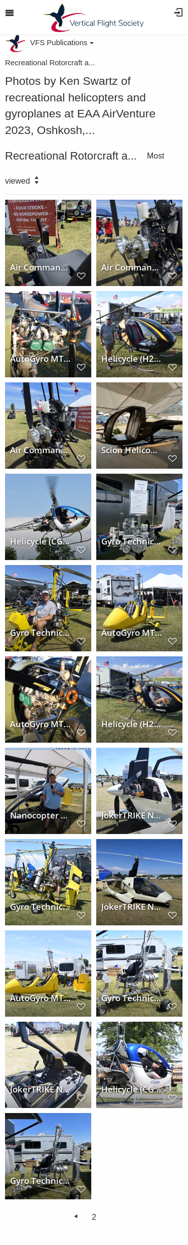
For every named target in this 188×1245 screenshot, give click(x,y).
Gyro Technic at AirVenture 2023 (131, 540)
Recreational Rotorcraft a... (50, 62)
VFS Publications (62, 42)
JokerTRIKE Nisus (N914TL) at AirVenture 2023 (131, 906)
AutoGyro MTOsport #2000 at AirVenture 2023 (40, 358)
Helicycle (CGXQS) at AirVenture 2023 (40, 540)
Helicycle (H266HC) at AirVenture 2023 (131, 358)
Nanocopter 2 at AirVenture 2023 (40, 814)
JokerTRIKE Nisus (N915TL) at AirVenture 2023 (131, 814)
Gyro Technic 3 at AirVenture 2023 (40, 632)
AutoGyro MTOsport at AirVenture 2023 (131, 632)
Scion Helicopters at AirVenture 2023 (131, 449)
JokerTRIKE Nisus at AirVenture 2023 (40, 1088)
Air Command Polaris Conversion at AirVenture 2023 (40, 266)
